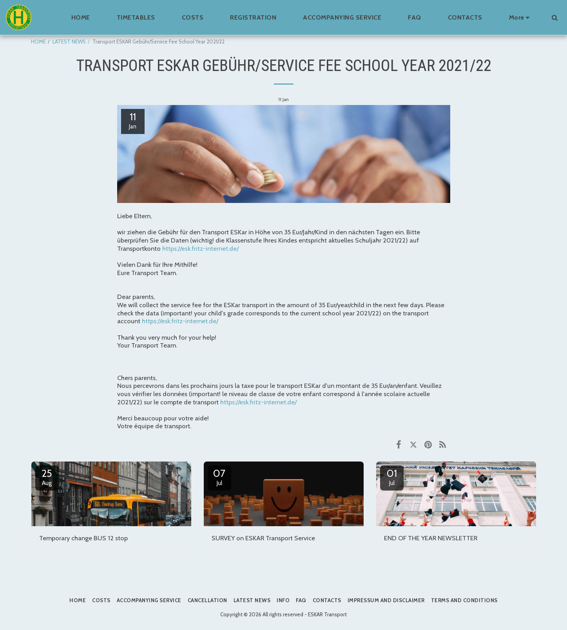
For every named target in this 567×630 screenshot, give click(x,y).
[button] (554, 17)
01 (392, 477)
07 (219, 477)
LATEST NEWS (69, 41)
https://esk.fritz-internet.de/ (200, 248)
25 (47, 477)
